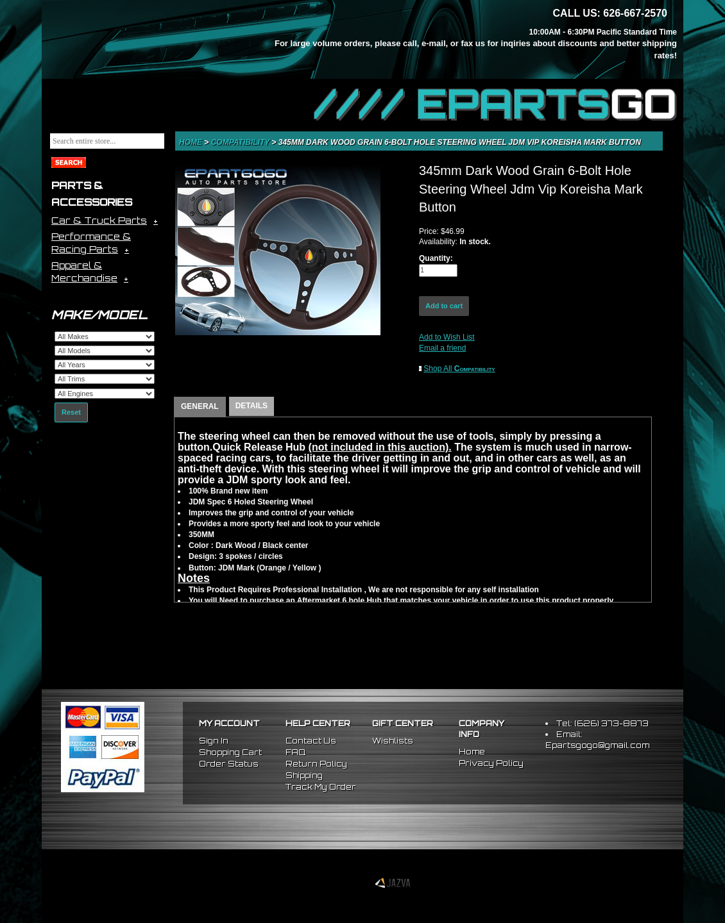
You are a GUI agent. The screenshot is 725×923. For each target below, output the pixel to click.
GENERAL (200, 406)
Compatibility (241, 142)
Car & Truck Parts (99, 220)
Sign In (213, 740)
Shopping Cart (230, 752)
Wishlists (392, 740)
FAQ (295, 752)
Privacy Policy (491, 763)
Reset (71, 412)
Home (191, 142)
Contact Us (311, 740)
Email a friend (442, 348)
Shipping (304, 775)
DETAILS (251, 405)
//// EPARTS (495, 103)
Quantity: (436, 258)
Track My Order (321, 787)
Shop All (459, 368)
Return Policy (316, 764)
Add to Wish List (447, 337)
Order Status (229, 764)
